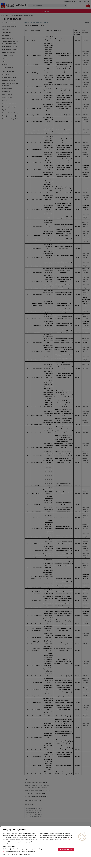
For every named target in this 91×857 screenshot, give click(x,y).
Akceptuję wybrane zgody (66, 849)
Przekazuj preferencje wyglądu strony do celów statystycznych (19, 851)
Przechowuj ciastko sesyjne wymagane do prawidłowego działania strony (22, 849)
